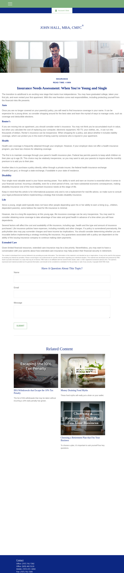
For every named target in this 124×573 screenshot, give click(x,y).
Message (18, 303)
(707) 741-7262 (28, 564)
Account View (62, 10)
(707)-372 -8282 (29, 569)
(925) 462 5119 (28, 566)
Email (16, 287)
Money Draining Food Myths (74, 390)
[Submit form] (20, 326)
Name (16, 272)
